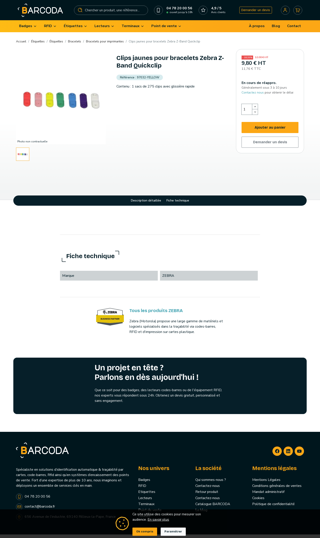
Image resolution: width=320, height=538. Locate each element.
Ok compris (144, 531)
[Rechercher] (111, 12)
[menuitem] (28, 30)
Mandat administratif (268, 495)
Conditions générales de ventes (277, 489)
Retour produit (206, 495)
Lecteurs (145, 501)
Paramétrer (173, 531)
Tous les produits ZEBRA (156, 314)
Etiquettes (146, 495)
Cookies (258, 501)
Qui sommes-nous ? (210, 483)
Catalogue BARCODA (212, 507)
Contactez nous (253, 96)
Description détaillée (146, 204)
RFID (142, 489)
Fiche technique (177, 204)
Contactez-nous (207, 489)
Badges (144, 483)
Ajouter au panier (270, 131)
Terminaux (146, 507)
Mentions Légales (266, 483)
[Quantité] (246, 113)
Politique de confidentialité (273, 507)
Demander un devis (254, 12)
